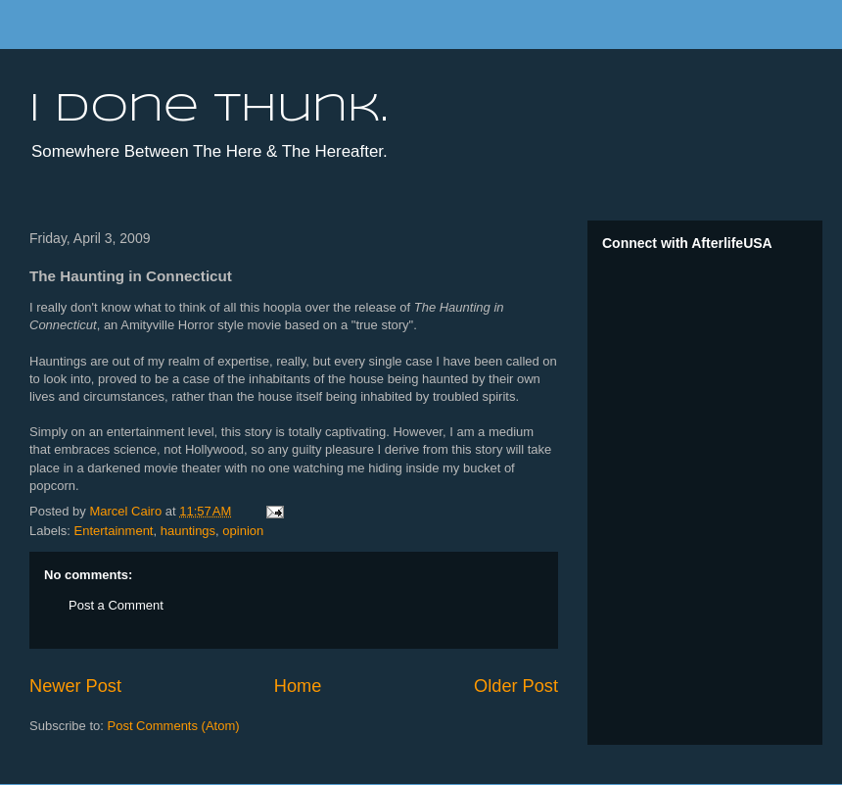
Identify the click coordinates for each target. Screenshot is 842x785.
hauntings (188, 530)
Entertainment (114, 530)
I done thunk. (208, 109)
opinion (242, 530)
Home (298, 686)
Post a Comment (116, 605)
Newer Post (75, 686)
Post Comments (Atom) (174, 725)
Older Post (516, 686)
